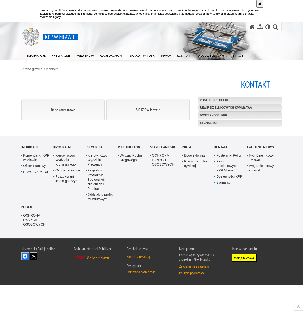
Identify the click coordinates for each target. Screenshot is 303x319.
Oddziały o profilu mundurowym (100, 282)
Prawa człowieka (35, 257)
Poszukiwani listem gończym (66, 264)
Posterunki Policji (215, 100)
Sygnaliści (208, 123)
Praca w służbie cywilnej (195, 249)
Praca (186, 232)
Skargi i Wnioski (162, 232)
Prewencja (94, 232)
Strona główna (32, 69)
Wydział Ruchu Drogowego (131, 243)
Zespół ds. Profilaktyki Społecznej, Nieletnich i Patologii (96, 265)
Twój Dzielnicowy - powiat (261, 253)
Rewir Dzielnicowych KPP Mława (226, 107)
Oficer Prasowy (34, 251)
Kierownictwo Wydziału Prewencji (97, 245)
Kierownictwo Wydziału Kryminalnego (65, 245)
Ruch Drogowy (129, 232)
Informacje (30, 232)
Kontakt (51, 69)
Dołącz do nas (194, 240)
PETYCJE (27, 292)
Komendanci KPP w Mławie (36, 243)
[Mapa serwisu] (260, 27)
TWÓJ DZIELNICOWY (260, 232)
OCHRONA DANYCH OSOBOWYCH (163, 245)
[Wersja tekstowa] (267, 27)
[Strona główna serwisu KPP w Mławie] (252, 27)
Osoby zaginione (67, 256)
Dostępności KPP (213, 115)
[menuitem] (36, 55)
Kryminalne (62, 232)
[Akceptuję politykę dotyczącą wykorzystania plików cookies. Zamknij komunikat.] (259, 4)
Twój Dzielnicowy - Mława (261, 243)
